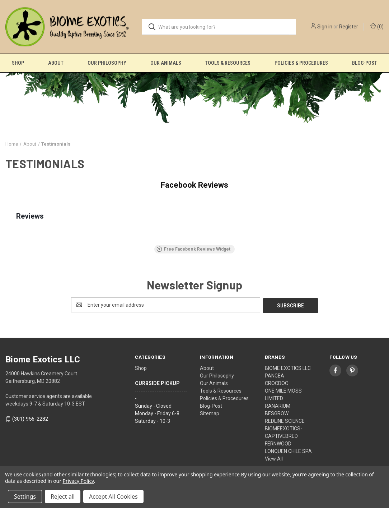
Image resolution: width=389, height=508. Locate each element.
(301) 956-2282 (30, 418)
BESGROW (277, 413)
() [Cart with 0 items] (377, 26)
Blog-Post (211, 405)
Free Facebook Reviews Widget (193, 249)
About (56, 63)
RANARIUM (277, 405)
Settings (25, 496)
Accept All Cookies (113, 496)
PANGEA (274, 375)
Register (348, 26)
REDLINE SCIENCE (285, 420)
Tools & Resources (227, 63)
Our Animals (165, 63)
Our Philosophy (107, 63)
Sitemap (209, 413)
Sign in (324, 26)
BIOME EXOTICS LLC (288, 367)
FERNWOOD (278, 443)
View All (274, 458)
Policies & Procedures (301, 63)
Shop (18, 63)
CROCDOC (276, 382)
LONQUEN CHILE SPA (288, 450)
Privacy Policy (78, 480)
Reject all (63, 496)
